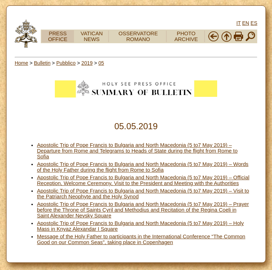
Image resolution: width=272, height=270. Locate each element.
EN (245, 23)
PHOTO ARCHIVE (186, 36)
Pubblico (66, 63)
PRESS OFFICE (57, 36)
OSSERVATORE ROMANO (138, 36)
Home (21, 63)
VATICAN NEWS (91, 36)
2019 (87, 63)
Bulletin (42, 63)
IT (238, 23)
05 (101, 63)
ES (254, 23)
